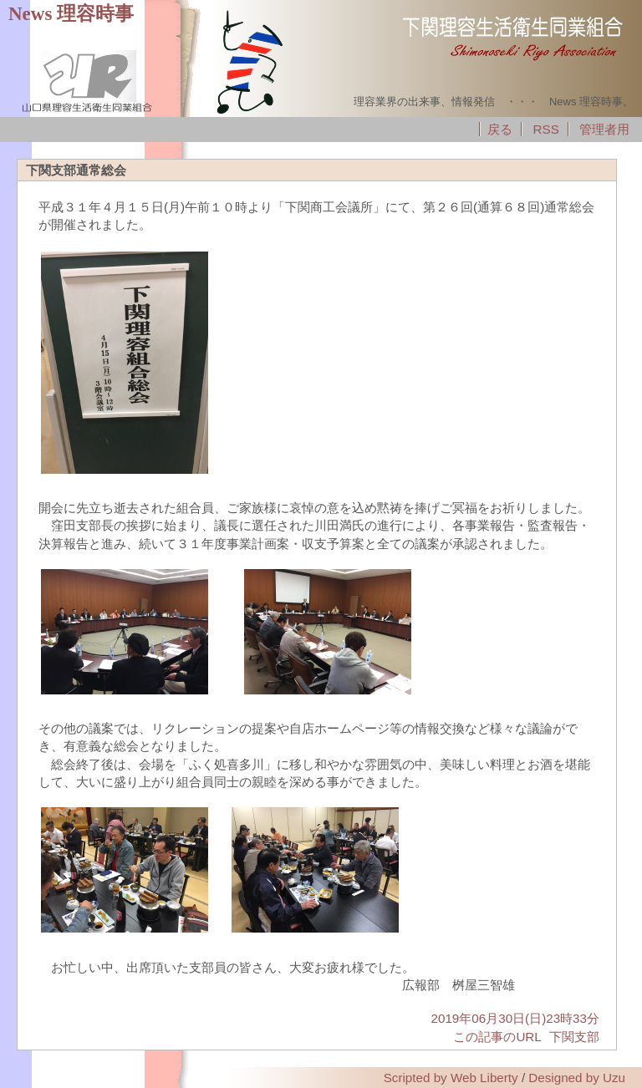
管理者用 (604, 129)
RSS (546, 129)
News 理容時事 (71, 13)
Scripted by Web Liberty (451, 1077)
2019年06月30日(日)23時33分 (515, 1018)
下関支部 (574, 1037)
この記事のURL (497, 1037)
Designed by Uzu (576, 1077)
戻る (499, 129)
